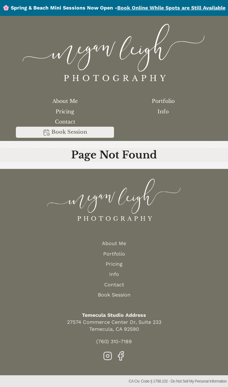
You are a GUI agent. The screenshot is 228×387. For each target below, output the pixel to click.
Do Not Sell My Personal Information (199, 381)
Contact (65, 121)
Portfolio (163, 101)
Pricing (65, 111)
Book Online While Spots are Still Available (171, 8)
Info (163, 111)
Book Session (65, 132)
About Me (65, 101)
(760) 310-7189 (114, 341)
